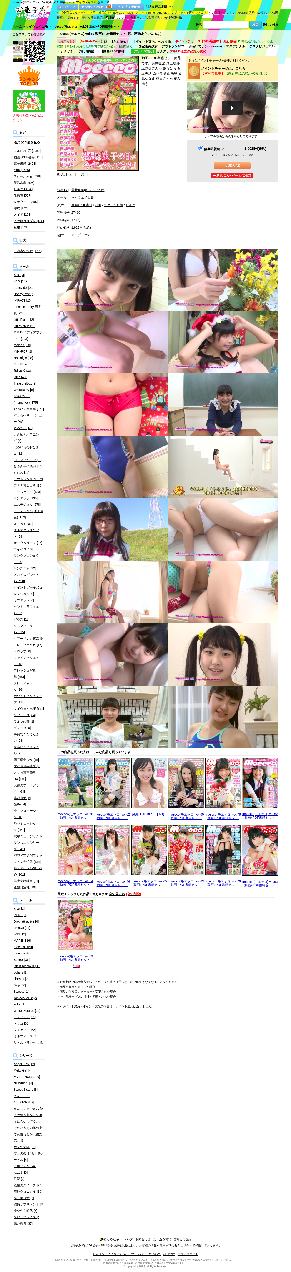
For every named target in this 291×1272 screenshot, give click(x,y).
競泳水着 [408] (24, 183)
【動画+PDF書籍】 (113, 51)
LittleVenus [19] (24, 326)
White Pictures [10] (27, 1011)
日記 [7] (19, 1179)
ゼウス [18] (21, 619)
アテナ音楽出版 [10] (28, 485)
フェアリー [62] (25, 1030)
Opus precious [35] (27, 966)
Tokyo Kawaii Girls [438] (23, 374)
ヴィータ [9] (22, 728)
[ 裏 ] (83, 174)
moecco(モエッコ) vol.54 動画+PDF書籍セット (75, 882)
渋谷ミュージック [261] (25, 827)
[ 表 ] (71, 174)
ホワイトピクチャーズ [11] (28, 699)
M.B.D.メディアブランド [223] (28, 336)
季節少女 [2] (22, 798)
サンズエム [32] (25, 568)
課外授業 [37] (23, 1223)
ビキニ (130, 205)
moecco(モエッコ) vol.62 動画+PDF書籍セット (112, 816)
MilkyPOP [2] (23, 351)
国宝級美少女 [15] (26, 760)
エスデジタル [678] (27, 504)
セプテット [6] (24, 600)
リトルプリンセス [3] (28, 1042)
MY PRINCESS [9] (27, 1077)
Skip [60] (20, 985)
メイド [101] (22, 214)
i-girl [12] (20, 934)
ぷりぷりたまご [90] (28, 460)
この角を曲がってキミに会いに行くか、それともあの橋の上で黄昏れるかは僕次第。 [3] (28, 1127)
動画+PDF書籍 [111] (28, 157)
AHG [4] (19, 275)
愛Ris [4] (20, 804)
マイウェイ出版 (37, 26)
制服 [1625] (22, 170)
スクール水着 (113, 205)
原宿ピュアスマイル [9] (26, 750)
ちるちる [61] (23, 428)
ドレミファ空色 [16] (28, 645)
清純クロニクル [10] (28, 1191)
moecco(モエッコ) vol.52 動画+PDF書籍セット (260, 815)
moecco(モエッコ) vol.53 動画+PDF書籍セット (260, 883)
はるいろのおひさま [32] (26, 450)
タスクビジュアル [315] (25, 629)
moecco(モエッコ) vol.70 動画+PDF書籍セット (75, 815)
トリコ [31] (21, 1023)
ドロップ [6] (22, 651)
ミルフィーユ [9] (25, 1036)
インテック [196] (26, 498)
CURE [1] (20, 915)
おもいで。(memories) (205, 46)
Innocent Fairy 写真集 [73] (27, 310)
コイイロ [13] (23, 549)
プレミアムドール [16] (25, 686)
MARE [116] (22, 940)
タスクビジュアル (262, 46)
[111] (29, 708)
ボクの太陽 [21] (25, 1147)
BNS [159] (21, 281)
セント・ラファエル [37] (26, 610)
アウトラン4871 (173, 46)
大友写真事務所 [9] (27, 766)
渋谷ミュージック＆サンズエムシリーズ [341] (28, 842)
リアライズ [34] (25, 715)
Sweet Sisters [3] (26, 1089)
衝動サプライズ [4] (27, 1217)
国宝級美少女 (148, 46)
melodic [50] (22, 345)
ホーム (17, 26)
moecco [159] (23, 947)
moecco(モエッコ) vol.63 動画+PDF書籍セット (186, 883)
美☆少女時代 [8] (25, 1211)
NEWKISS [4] (23, 1083)
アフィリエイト (188, 1254)
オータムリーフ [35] (28, 543)
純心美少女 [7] (24, 1198)
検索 (199, 24)
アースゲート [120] (27, 492)
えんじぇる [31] (25, 1017)
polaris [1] (21, 972)
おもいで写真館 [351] (29, 409)
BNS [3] (19, 908)
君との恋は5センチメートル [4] (29, 1156)
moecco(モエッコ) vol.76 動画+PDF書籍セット (223, 883)
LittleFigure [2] (24, 319)
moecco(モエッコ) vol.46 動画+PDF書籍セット (112, 883)
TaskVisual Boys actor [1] (25, 1001)
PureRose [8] (23, 364)
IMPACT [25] (23, 300)
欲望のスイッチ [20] (28, 1185)
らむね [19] (21, 472)
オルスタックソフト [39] (26, 533)
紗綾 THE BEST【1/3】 (149, 814)
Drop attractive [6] (26, 921)
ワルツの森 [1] (24, 721)
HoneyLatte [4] (24, 294)
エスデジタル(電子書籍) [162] (28, 514)
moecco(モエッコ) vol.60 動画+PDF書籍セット (186, 816)
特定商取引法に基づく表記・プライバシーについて (127, 1254)
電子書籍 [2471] (25, 163)
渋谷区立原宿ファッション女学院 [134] (28, 859)
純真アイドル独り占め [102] (28, 871)
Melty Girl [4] (23, 1070)
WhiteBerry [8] (24, 390)
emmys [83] (22, 928)
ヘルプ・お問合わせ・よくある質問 (147, 1239)
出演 (63, 190)
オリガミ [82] (23, 524)
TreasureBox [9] (25, 383)
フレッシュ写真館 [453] (25, 674)
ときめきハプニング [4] (26, 438)
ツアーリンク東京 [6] (28, 638)
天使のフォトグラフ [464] (26, 788)
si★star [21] (22, 979)
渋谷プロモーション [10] (26, 814)
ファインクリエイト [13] (26, 661)
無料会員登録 (173, 17)
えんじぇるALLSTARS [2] (24, 1099)
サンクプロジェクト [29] (26, 559)
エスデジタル (235, 46)
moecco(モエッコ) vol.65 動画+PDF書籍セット (149, 883)
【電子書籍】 (86, 51)
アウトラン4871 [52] (28, 479)
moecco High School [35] (23, 956)
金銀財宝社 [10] (25, 887)
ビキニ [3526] (23, 189)
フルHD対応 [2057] (27, 151)
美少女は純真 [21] (26, 881)
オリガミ (66, 51)
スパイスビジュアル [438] (26, 578)
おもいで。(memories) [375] (26, 399)
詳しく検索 (270, 24)
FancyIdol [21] (24, 288)
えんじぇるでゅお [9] (28, 1108)
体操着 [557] (22, 195)
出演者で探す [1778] (28, 251)
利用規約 (169, 1254)
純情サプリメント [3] (28, 1204)
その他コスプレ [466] (29, 221)
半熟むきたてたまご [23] (26, 737)
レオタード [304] (26, 202)
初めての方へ (117, 17)
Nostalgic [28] (23, 358)
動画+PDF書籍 (81, 205)
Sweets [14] (22, 991)
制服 (98, 205)
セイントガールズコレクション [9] (28, 591)
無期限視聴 (214, 149)
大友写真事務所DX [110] (25, 776)
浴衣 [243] (21, 208)
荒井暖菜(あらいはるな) (88, 190)
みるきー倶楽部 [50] (28, 466)
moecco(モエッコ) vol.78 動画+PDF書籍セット (223, 816)
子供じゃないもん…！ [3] (25, 1169)
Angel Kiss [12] (24, 1064)
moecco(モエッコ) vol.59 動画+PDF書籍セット (75, 958)
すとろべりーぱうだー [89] (28, 418)
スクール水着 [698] (27, 176)
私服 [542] (21, 227)
